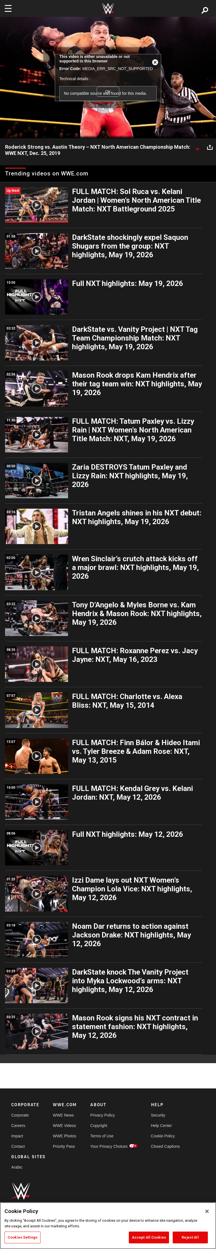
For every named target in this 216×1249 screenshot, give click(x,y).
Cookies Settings (22, 1237)
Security (158, 1115)
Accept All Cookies (149, 1237)
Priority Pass (64, 1146)
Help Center (161, 1125)
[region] (108, 1225)
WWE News (63, 1115)
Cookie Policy (163, 1136)
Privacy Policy (102, 1115)
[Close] (207, 1211)
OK (108, 91)
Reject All (190, 1237)
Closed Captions (165, 1146)
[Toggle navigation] (8, 8)
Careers (18, 1125)
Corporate (20, 1115)
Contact (18, 1146)
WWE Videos (64, 1125)
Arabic (16, 1167)
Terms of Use (101, 1136)
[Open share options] (210, 147)
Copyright (98, 1125)
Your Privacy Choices (109, 1146)
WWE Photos (64, 1136)
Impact (17, 1136)
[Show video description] (197, 147)
